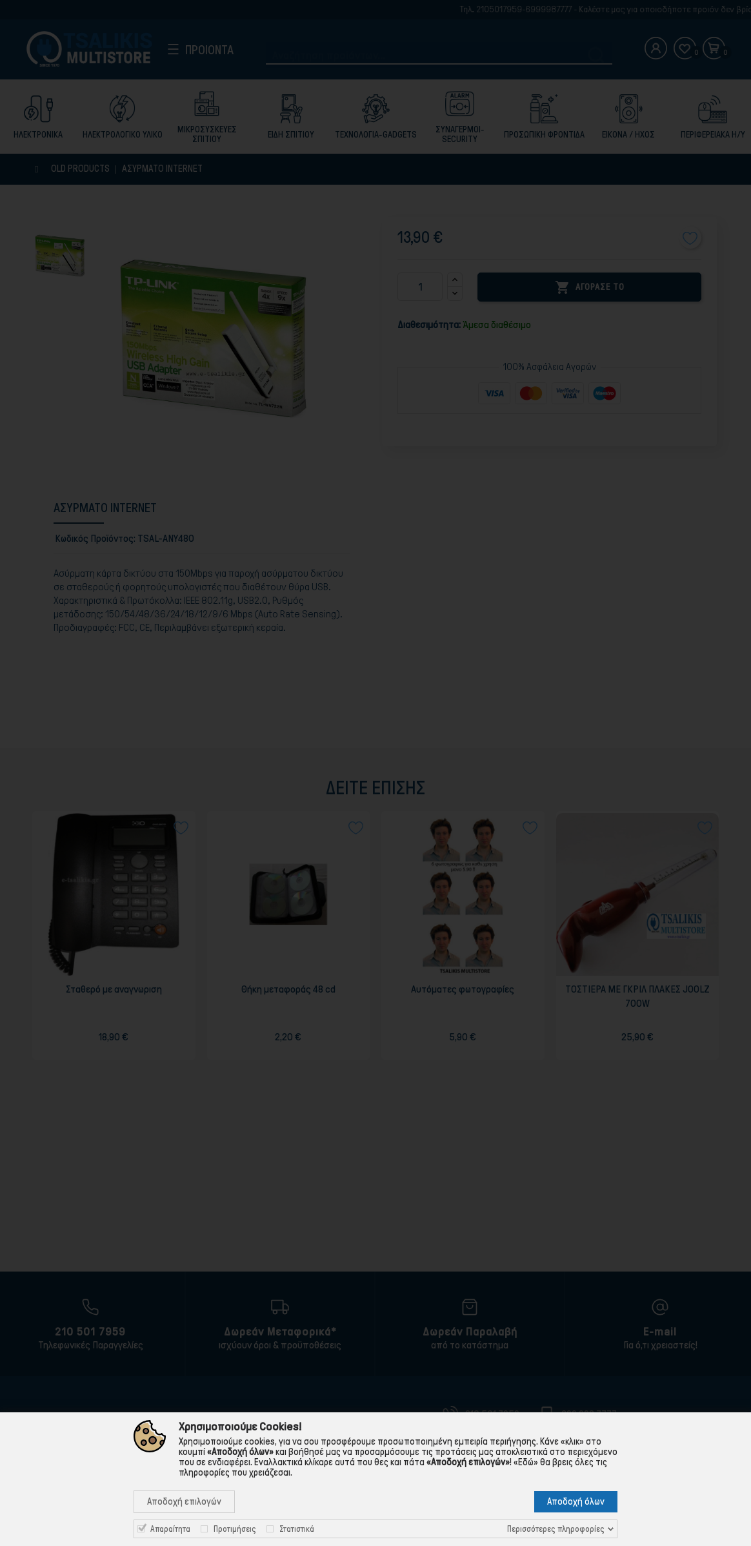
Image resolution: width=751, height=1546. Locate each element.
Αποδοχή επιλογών (184, 1501)
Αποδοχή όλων (576, 1501)
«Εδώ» (526, 1462)
